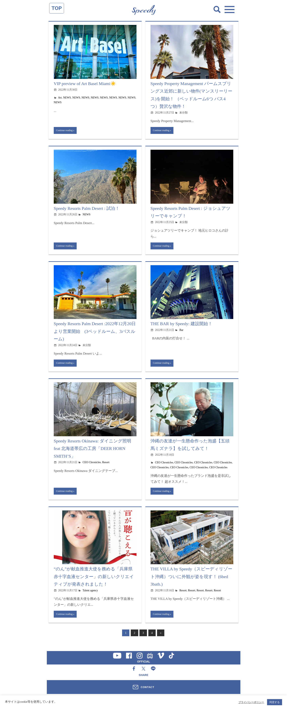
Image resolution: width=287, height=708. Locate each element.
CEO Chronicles (92, 465)
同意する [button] (274, 702)
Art (60, 97)
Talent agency (90, 594)
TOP (56, 8)
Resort (105, 465)
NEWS (67, 97)
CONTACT (147, 687)
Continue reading (66, 131)
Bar (181, 332)
